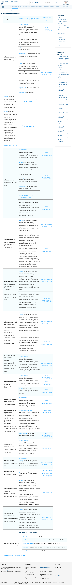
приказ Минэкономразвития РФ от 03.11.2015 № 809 (46, 391)
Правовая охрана (8, 541)
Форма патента (22, 92)
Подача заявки (26, 6)
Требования (21, 48)
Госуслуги (14, 6)
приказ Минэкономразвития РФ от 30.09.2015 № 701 (46, 177)
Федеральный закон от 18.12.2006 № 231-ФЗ (47, 19)
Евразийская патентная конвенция (31, 550)
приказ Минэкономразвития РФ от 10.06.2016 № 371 (46, 279)
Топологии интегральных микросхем (61, 33)
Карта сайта (55, 582)
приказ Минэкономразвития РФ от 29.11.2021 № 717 (46, 402)
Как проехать (61, 582)
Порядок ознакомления (24, 234)
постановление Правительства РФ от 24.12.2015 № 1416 (46, 300)
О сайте (49, 582)
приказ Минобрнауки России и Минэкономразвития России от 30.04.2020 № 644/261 (46, 473)
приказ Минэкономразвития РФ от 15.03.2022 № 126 (46, 383)
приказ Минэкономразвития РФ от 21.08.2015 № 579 (46, 462)
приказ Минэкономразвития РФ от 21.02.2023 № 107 (46, 72)
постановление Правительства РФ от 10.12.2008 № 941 (47, 517)
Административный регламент (26, 410)
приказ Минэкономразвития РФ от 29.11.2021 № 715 (46, 377)
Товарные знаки (62, 25)
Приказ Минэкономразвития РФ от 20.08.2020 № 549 (46, 435)
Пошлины (61, 37)
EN (32, 2)
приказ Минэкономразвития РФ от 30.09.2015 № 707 (46, 321)
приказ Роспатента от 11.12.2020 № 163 (47, 29)
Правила (21, 37)
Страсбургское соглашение (29, 539)
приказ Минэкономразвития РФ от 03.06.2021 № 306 (46, 250)
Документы (66, 6)
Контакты (25, 583)
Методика (21, 493)
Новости (15, 582)
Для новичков (62, 45)
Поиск (19, 6)
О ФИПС (9, 6)
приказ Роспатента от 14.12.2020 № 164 (47, 154)
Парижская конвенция (28, 543)
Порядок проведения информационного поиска (63, 76)
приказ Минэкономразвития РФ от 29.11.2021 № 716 (46, 363)
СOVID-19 (37, 2)
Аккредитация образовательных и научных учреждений (63, 41)
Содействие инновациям (37, 6)
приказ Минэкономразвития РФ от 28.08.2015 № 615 (46, 224)
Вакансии (26, 582)
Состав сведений (22, 53)
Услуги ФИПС (59, 6)
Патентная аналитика (49, 6)
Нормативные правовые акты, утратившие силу (14, 555)
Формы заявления (23, 433)
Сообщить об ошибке (18, 583)
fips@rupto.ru (7, 570)
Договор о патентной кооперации (31, 536)
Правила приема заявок (45, 567)
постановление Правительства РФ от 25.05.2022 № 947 (47, 492)
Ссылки (36, 582)
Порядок (21, 71)
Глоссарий (31, 582)
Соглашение (26, 547)
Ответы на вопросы (43, 582)
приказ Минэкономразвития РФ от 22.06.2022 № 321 (46, 208)
